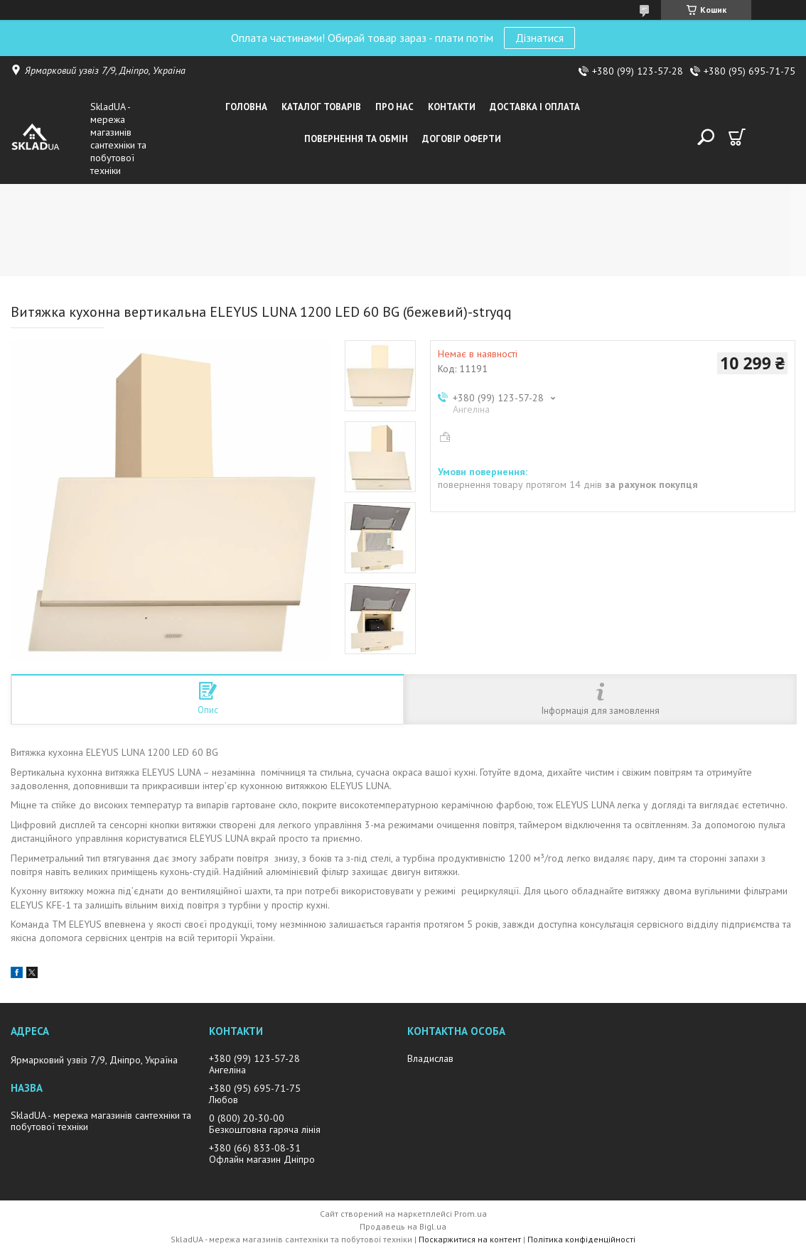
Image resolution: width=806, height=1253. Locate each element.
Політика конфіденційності (581, 1239)
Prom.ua (470, 1213)
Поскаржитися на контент (470, 1239)
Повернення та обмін (356, 139)
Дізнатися (539, 38)
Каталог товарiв (321, 107)
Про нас (394, 107)
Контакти (451, 107)
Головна (246, 107)
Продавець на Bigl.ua (403, 1226)
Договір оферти (461, 139)
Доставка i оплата (535, 107)
